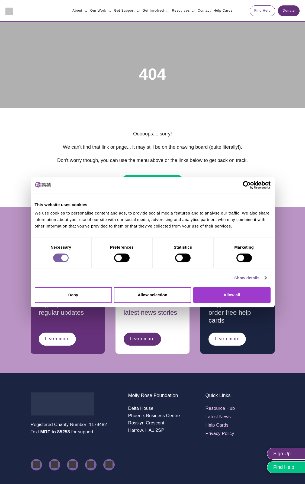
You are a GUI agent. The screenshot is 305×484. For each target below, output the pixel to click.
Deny (73, 295)
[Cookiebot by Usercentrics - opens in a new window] (247, 185)
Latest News (218, 416)
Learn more (57, 338)
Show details (246, 277)
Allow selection (152, 295)
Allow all (232, 295)
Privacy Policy (220, 433)
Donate (289, 10)
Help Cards (217, 425)
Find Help (262, 10)
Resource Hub (220, 408)
